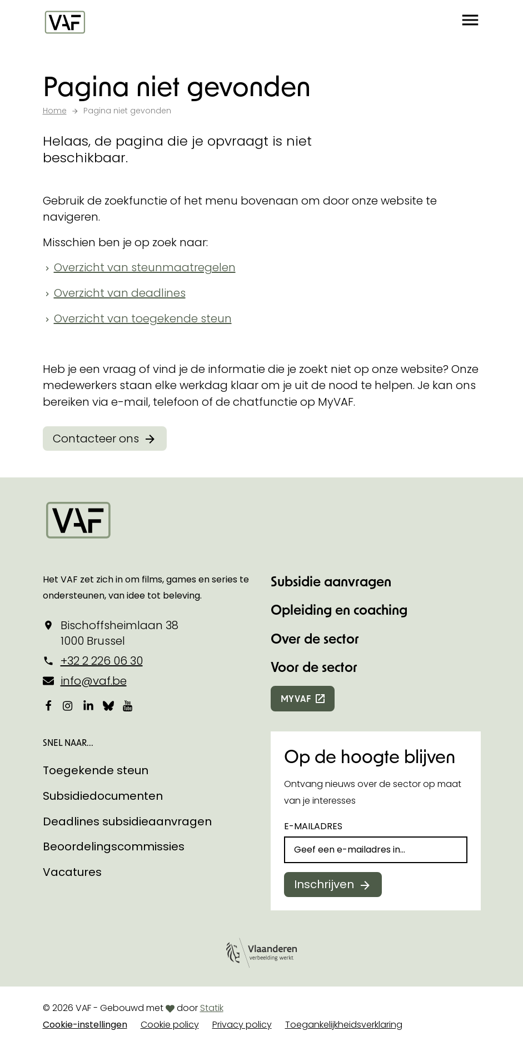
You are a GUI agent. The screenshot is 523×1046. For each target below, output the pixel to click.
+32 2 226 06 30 (102, 661)
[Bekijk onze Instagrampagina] (68, 706)
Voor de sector (314, 667)
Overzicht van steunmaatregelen (145, 267)
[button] (470, 22)
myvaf (296, 698)
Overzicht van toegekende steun (143, 318)
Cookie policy (170, 1024)
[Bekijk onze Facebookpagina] (48, 706)
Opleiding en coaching (339, 609)
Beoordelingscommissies (114, 846)
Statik (211, 1008)
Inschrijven (324, 884)
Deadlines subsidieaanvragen (127, 821)
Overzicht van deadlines (120, 293)
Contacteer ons (96, 438)
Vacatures (72, 872)
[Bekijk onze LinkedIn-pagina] (88, 706)
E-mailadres (313, 826)
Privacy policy (242, 1024)
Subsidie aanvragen (331, 581)
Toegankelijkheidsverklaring (343, 1024)
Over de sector (315, 638)
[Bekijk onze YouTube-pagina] (128, 706)
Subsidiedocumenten (103, 796)
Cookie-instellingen (85, 1024)
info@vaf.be (94, 681)
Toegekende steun (95, 770)
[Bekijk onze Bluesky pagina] (108, 706)
